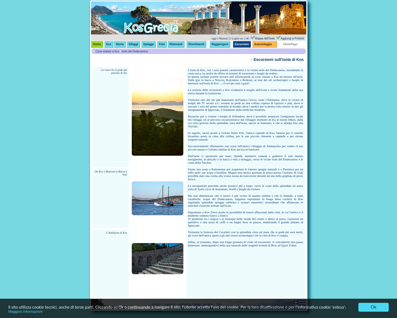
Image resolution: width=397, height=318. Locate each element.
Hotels (97, 44)
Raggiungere (219, 44)
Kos (108, 44)
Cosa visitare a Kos (107, 51)
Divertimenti (196, 44)
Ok (373, 307)
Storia (120, 44)
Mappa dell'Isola (265, 38)
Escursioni (242, 44)
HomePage (290, 44)
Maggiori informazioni (25, 311)
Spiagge (148, 44)
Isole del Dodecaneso (135, 51)
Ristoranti (176, 44)
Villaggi (133, 44)
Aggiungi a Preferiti (292, 38)
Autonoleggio (263, 44)
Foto (162, 44)
